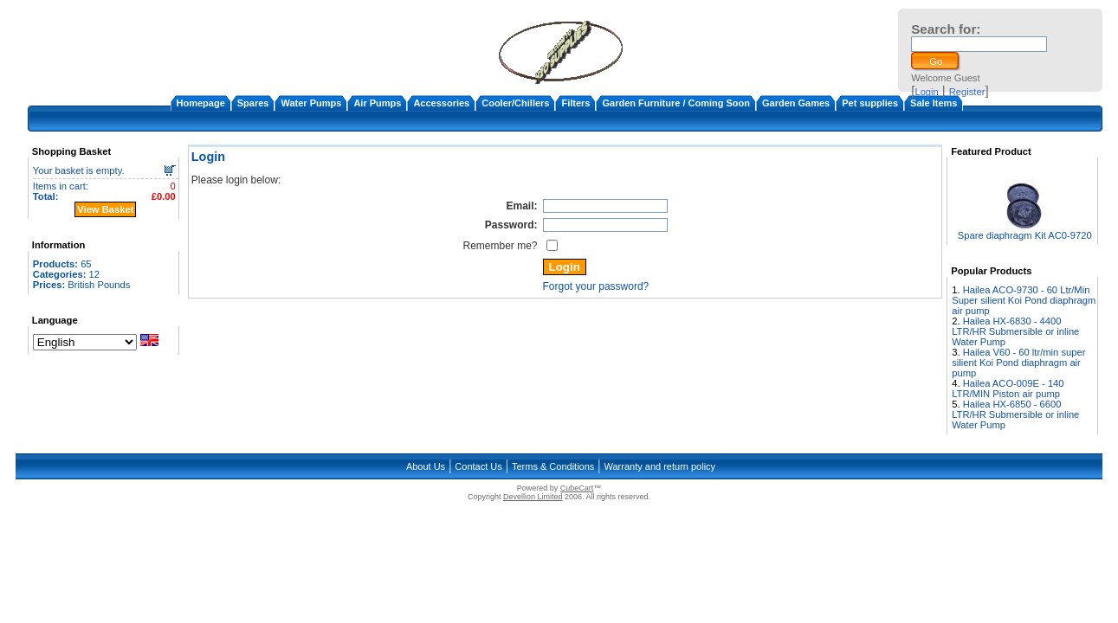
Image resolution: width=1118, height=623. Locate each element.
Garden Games (796, 103)
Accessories (441, 103)
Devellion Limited (533, 496)
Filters (575, 103)
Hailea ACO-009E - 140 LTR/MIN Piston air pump (1007, 388)
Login (926, 92)
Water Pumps (311, 103)
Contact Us (478, 466)
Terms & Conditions (553, 466)
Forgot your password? (596, 286)
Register (967, 92)
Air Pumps (377, 103)
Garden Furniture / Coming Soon (676, 103)
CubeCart (577, 488)
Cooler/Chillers (515, 103)
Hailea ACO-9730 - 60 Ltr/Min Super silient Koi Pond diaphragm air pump (1023, 300)
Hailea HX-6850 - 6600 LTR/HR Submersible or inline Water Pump (1015, 414)
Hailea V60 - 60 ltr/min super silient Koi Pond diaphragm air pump (1018, 362)
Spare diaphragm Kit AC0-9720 (1025, 235)
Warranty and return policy (660, 466)
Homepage (201, 103)
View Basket (105, 209)
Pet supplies (870, 103)
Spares (253, 103)
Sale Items (933, 103)
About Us (425, 466)
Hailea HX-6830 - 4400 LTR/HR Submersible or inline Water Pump (1015, 331)
